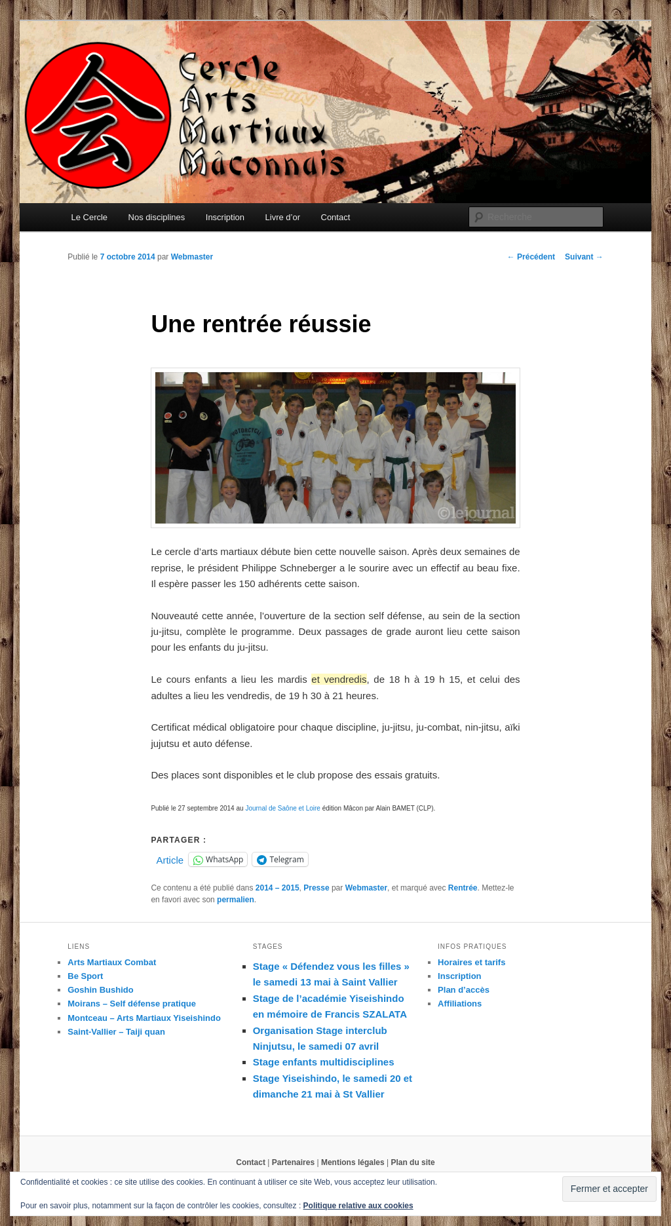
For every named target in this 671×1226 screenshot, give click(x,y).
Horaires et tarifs (471, 962)
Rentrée (463, 887)
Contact (336, 217)
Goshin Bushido (100, 990)
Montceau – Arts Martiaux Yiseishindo (144, 1018)
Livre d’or (282, 217)
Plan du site (412, 1162)
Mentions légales (353, 1162)
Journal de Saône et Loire (282, 808)
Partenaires (293, 1162)
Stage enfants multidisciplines (323, 1061)
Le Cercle (89, 217)
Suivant (584, 256)
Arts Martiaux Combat (111, 962)
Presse (316, 887)
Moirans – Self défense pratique (131, 1003)
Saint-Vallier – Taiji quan (116, 1032)
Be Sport (85, 976)
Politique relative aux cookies (358, 1205)
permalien (235, 899)
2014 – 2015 (277, 887)
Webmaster (192, 256)
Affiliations (460, 1003)
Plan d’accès (463, 990)
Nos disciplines (156, 217)
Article (169, 859)
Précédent (531, 256)
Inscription (225, 217)
